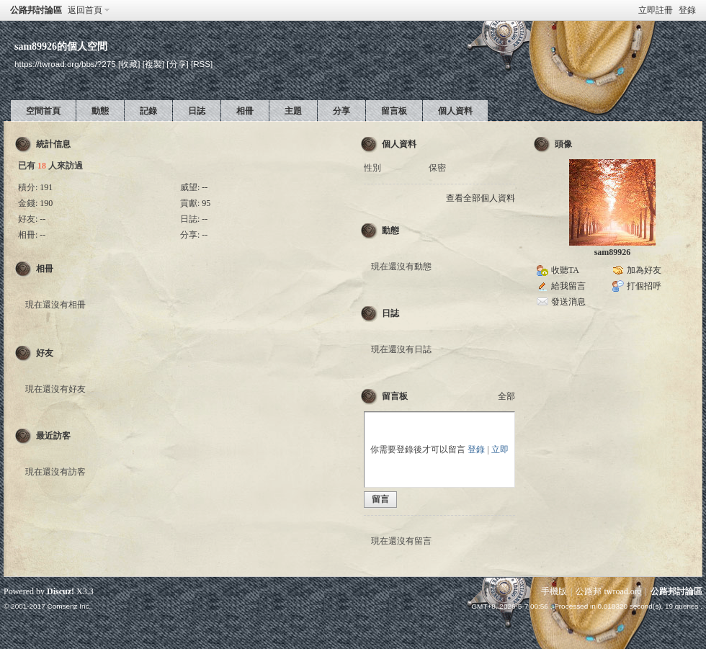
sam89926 (612, 252)
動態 (100, 111)
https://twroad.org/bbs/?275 (65, 63)
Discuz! (60, 591)
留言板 (394, 111)
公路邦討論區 (36, 10)
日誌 (196, 111)
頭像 (563, 144)
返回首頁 (85, 10)
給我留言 (568, 286)
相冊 (245, 111)
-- (204, 187)
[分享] (177, 63)
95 (206, 203)
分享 (341, 111)
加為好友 (644, 270)
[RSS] (202, 63)
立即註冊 (655, 10)
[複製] (153, 63)
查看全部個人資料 (480, 198)
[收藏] (129, 63)
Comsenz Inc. (69, 606)
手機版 (554, 591)
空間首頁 (43, 111)
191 (46, 187)
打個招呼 (644, 286)
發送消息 (568, 302)
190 (46, 203)
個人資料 (455, 111)
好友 (44, 353)
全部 (506, 396)
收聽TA (565, 270)
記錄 (148, 111)
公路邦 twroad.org (608, 591)
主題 (293, 111)
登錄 (687, 10)
